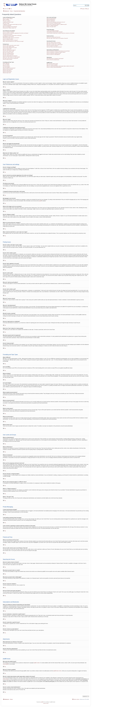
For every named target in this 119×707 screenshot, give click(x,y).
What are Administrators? (51, 18)
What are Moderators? (51, 19)
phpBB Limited (37, 662)
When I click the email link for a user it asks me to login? (13, 41)
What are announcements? (8, 69)
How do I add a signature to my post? (10, 47)
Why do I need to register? (8, 18)
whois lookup (5, 679)
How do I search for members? (52, 45)
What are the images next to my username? (11, 37)
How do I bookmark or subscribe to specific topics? (56, 52)
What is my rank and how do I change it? (10, 40)
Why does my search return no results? (54, 43)
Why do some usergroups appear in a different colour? (57, 24)
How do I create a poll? (7, 48)
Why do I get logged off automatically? (10, 26)
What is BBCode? (6, 63)
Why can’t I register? (6, 20)
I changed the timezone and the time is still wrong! (12, 35)
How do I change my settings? (8, 31)
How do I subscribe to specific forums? (54, 53)
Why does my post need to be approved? (10, 58)
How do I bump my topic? (7, 59)
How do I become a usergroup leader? (54, 23)
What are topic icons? (7, 72)
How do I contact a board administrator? (54, 67)
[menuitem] (10, 9)
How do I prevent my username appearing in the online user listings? (15, 33)
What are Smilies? (6, 65)
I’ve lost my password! (7, 25)
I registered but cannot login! (8, 22)
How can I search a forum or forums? (53, 42)
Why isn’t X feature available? (52, 64)
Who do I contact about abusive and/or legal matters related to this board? (60, 66)
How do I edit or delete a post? (8, 46)
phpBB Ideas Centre (57, 670)
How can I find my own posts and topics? (54, 46)
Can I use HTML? (6, 64)
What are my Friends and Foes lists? (53, 37)
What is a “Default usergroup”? (52, 25)
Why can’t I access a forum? (8, 52)
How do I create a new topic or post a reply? (11, 45)
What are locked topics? (7, 71)
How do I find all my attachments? (53, 59)
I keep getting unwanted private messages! (55, 31)
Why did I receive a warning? (8, 54)
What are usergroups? (51, 20)
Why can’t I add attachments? (8, 53)
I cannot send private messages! (53, 30)
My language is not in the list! (8, 36)
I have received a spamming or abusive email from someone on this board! (60, 33)
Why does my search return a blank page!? (55, 44)
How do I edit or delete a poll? (8, 51)
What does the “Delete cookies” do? (9, 27)
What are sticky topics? (7, 70)
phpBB (40, 200)
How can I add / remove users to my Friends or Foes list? (57, 38)
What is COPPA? (6, 19)
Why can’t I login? (6, 23)
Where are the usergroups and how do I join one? (56, 22)
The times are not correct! (7, 34)
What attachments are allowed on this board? (55, 58)
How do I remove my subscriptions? (53, 54)
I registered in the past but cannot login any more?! (12, 24)
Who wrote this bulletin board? (52, 63)
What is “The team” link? (51, 26)
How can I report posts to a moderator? (10, 55)
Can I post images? (6, 66)
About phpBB (5, 664)
